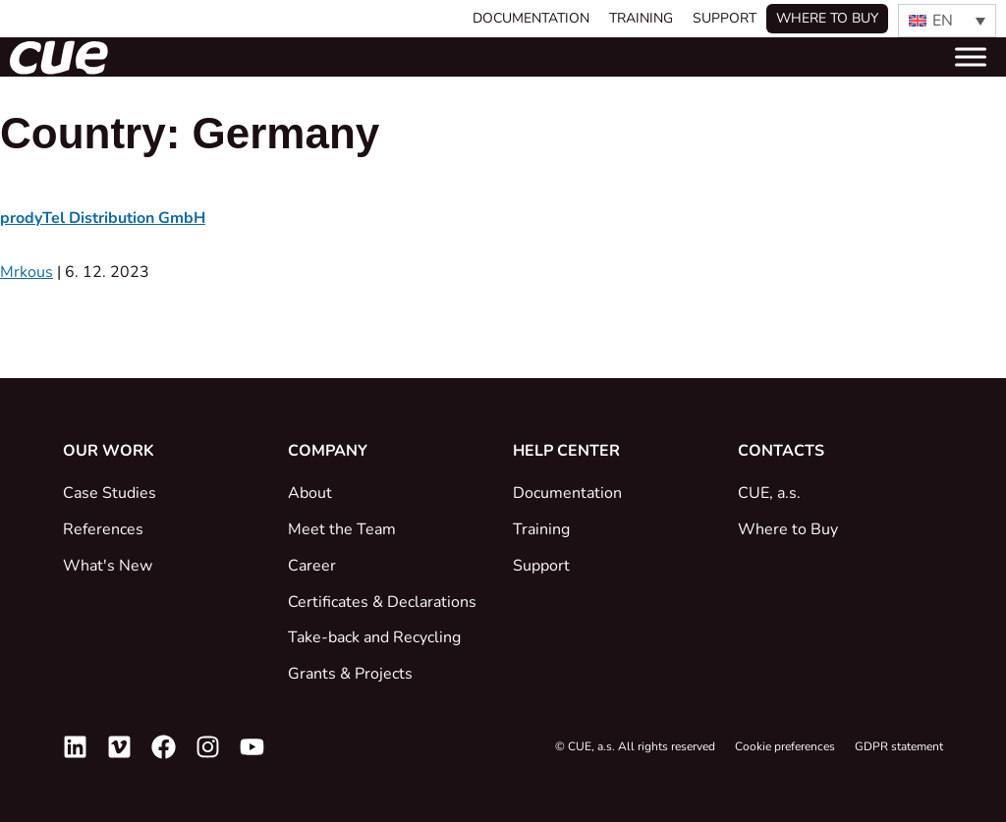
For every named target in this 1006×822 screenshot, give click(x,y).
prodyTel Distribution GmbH (102, 218)
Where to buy (827, 18)
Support (724, 18)
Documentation (531, 18)
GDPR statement (899, 746)
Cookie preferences (785, 746)
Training (641, 18)
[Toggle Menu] (970, 57)
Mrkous (26, 272)
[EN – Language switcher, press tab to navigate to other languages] (947, 20)
